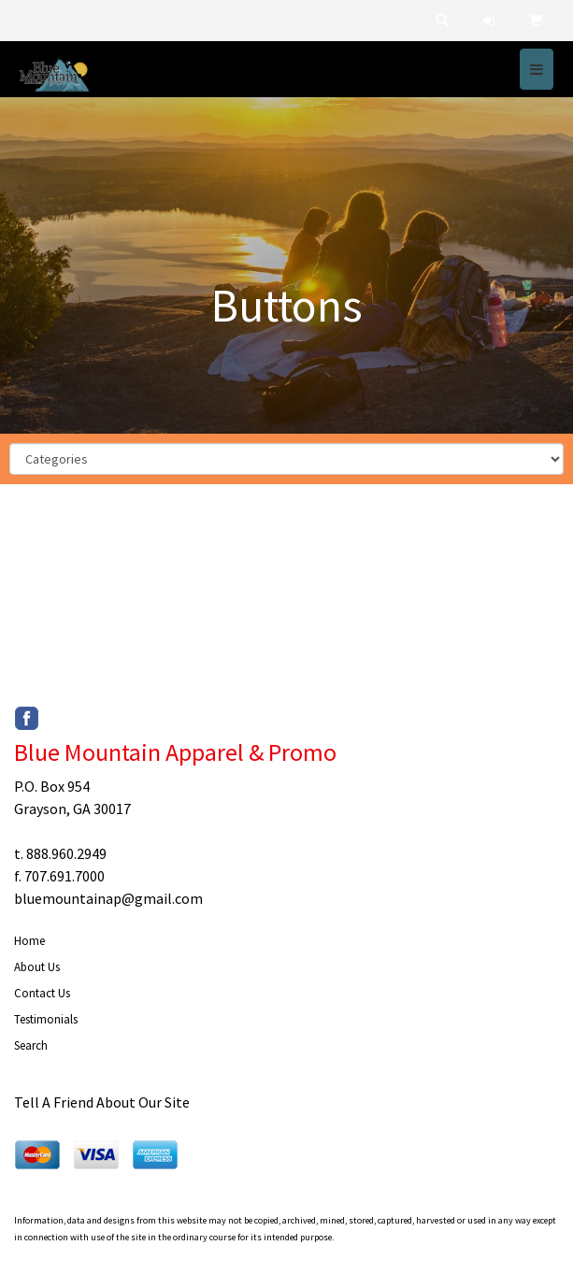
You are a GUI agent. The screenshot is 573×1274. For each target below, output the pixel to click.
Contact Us (42, 993)
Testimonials (46, 1019)
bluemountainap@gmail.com (108, 898)
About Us (37, 967)
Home (29, 941)
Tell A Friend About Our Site (102, 1102)
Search (31, 1045)
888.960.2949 (66, 853)
